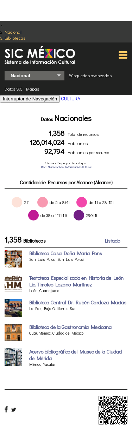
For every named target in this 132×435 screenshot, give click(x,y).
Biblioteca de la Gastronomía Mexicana (70, 327)
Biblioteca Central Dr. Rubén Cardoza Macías (77, 302)
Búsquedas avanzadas (90, 75)
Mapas (32, 89)
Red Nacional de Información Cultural (66, 167)
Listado (112, 240)
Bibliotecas (15, 38)
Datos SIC (14, 89)
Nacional (13, 32)
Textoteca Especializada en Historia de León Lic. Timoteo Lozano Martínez (76, 281)
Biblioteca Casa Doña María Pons (65, 253)
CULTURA (70, 98)
